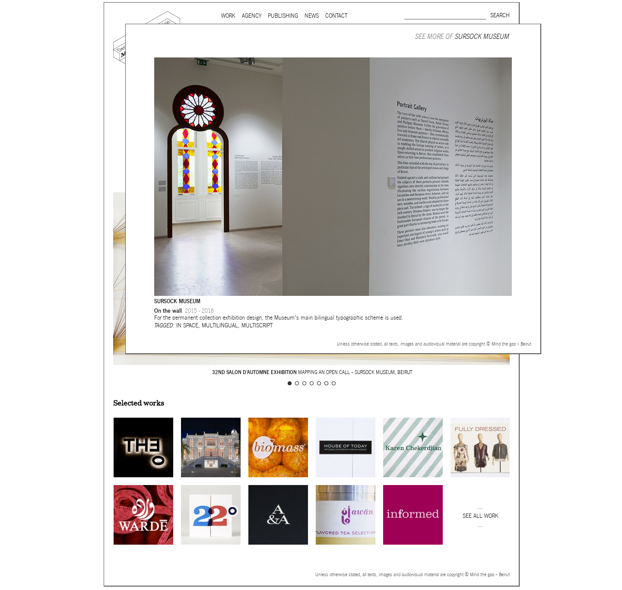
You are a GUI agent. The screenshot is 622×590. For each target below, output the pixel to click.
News (312, 16)
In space (187, 325)
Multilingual (220, 325)
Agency (251, 16)
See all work (480, 516)
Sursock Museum (482, 36)
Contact (336, 16)
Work (228, 16)
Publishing (283, 16)
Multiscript (257, 325)
